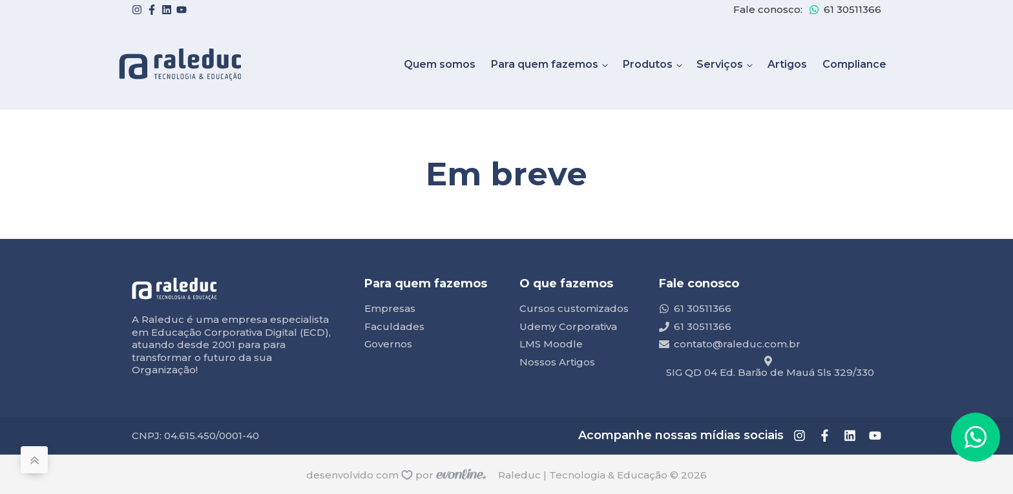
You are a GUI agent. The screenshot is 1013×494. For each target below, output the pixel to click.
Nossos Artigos (557, 362)
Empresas (389, 308)
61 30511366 (852, 9)
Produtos (648, 64)
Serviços (719, 64)
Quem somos (439, 64)
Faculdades (394, 326)
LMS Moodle (551, 344)
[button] (975, 437)
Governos (388, 344)
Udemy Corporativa (568, 326)
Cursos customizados (574, 308)
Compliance (854, 64)
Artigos (787, 64)
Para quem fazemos (544, 64)
